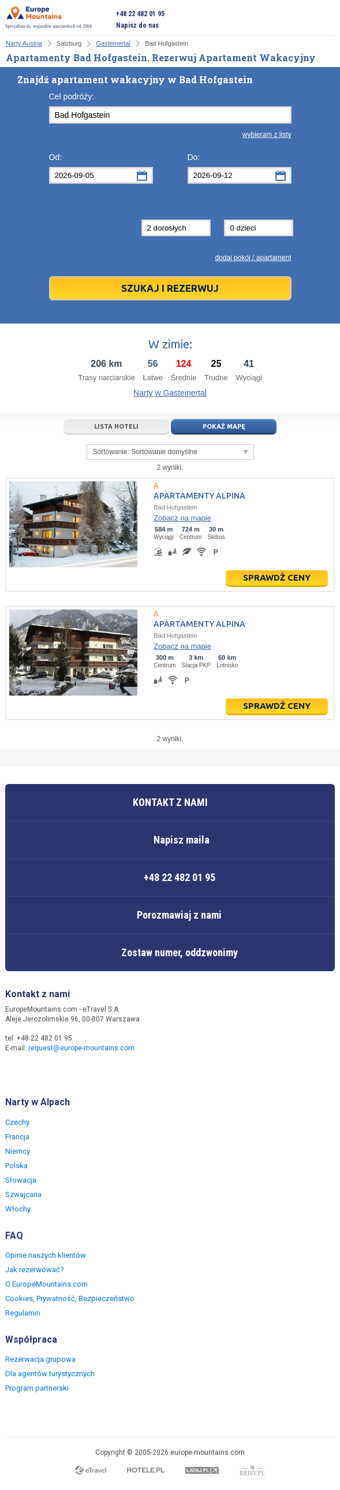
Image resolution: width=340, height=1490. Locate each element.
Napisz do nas (137, 25)
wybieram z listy (267, 135)
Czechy (17, 1122)
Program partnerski (37, 1388)
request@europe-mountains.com (81, 1048)
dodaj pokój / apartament (253, 258)
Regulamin (22, 1313)
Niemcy (17, 1151)
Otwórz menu (326, 20)
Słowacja (20, 1180)
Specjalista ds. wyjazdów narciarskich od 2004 (48, 17)
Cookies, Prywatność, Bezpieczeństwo (69, 1298)
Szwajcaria (23, 1194)
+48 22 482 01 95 (140, 14)
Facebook (15, 1072)
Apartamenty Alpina (199, 495)
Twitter (38, 1072)
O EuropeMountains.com (46, 1284)
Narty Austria (24, 43)
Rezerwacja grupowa (40, 1359)
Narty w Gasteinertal (170, 392)
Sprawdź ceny (277, 577)
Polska (16, 1165)
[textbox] (170, 115)
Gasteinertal (113, 43)
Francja (17, 1136)
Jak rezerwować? (34, 1269)
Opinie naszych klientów (45, 1255)
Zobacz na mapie (182, 518)
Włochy (18, 1209)
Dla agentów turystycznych (50, 1373)
